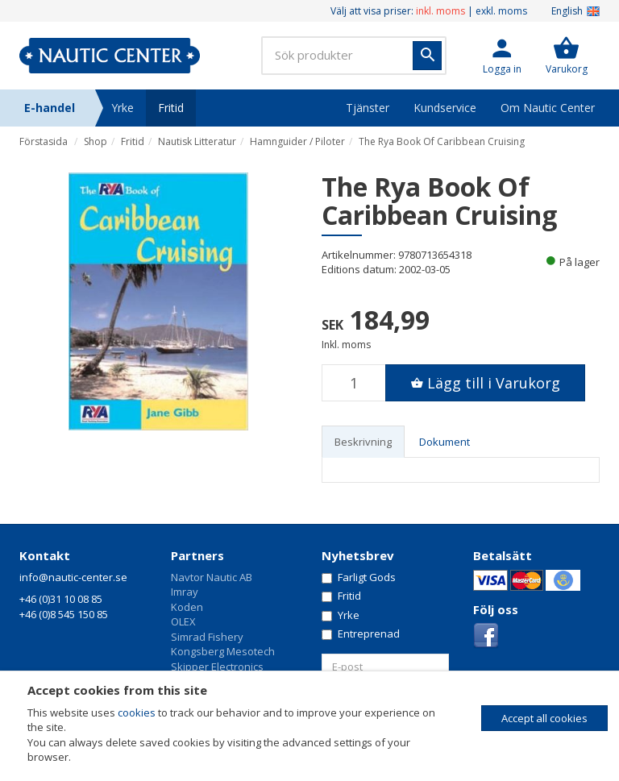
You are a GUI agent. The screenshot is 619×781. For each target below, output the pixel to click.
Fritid (171, 107)
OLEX (183, 621)
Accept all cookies (544, 718)
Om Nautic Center (548, 107)
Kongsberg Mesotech (223, 651)
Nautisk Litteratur (197, 141)
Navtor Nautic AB (211, 577)
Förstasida (43, 141)
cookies (137, 712)
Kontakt (44, 555)
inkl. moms (440, 11)
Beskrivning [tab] (363, 441)
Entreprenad (361, 633)
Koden (187, 607)
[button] (502, 55)
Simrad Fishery (207, 636)
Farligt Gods (359, 577)
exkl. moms (501, 11)
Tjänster (367, 107)
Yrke (122, 107)
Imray (184, 591)
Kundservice (444, 107)
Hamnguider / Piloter (297, 141)
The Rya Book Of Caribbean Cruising (442, 141)
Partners (197, 555)
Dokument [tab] (444, 441)
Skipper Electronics (217, 666)
